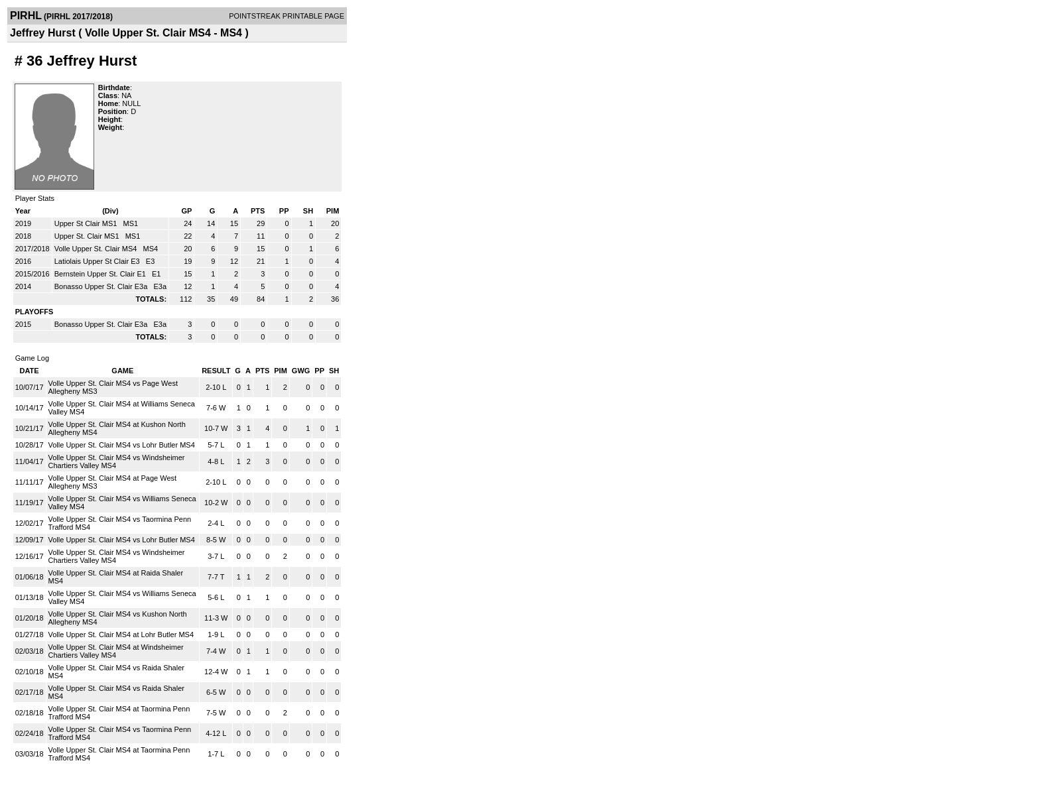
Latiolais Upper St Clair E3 (98, 261)
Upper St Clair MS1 (86, 223)
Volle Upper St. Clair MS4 (96, 249)
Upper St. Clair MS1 (87, 236)
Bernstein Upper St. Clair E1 (101, 274)
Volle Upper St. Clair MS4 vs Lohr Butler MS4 (121, 445)
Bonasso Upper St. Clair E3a (102, 286)
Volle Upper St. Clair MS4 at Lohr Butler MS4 (121, 634)
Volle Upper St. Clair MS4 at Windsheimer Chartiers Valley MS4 (116, 651)
